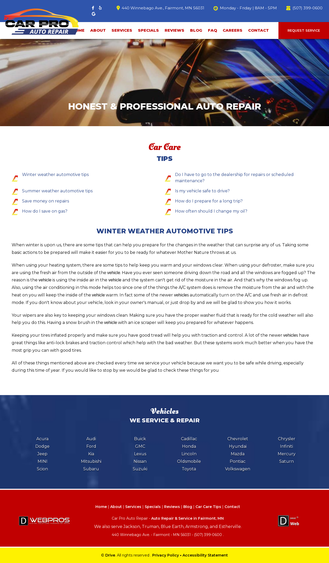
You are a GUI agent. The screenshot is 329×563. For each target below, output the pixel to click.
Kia (91, 453)
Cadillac (189, 438)
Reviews (174, 30)
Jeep (42, 453)
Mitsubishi (91, 461)
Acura (42, 438)
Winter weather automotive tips (55, 174)
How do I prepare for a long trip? (209, 201)
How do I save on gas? (44, 211)
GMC (140, 446)
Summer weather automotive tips (57, 190)
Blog (196, 30)
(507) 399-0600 (307, 7)
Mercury (287, 453)
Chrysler (286, 438)
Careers (232, 30)
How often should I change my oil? (211, 211)
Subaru (91, 468)
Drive (110, 555)
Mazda (237, 453)
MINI (42, 461)
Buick (140, 438)
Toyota (189, 468)
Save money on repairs (45, 201)
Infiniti (286, 446)
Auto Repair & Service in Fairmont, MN (187, 518)
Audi (91, 438)
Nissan (140, 461)
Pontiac (238, 461)
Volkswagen (237, 468)
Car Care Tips (208, 506)
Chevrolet (237, 438)
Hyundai (238, 446)
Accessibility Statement (205, 555)
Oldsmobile (189, 461)
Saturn (286, 461)
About (98, 30)
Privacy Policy (165, 555)
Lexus (140, 453)
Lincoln (189, 453)
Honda (189, 446)
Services (121, 30)
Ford (91, 446)
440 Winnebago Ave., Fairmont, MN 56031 (163, 7)
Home (101, 506)
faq (212, 30)
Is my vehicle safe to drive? (202, 190)
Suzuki (140, 468)
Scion (42, 468)
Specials (148, 30)
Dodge (42, 446)
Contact (258, 30)
